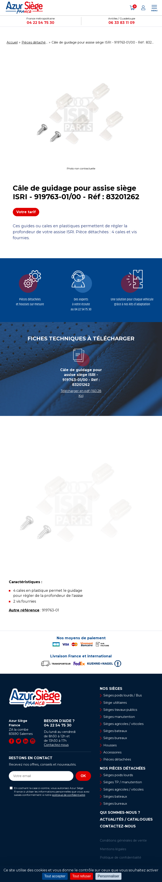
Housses (110, 745)
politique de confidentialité (68, 795)
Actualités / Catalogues (126, 819)
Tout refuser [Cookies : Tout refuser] (81, 876)
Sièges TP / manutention (122, 782)
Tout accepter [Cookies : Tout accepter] (54, 876)
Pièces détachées (117, 759)
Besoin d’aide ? (67, 723)
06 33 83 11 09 (121, 23)
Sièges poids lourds (118, 775)
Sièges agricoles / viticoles (123, 724)
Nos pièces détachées (122, 768)
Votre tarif (26, 212)
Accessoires (112, 752)
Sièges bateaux (115, 731)
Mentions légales (113, 849)
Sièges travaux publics (120, 710)
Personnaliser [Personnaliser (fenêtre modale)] (108, 876)
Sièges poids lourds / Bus (122, 695)
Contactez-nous (56, 745)
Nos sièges (111, 688)
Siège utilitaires (115, 703)
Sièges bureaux (115, 738)
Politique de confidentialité (120, 857)
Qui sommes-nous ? (120, 812)
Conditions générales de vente (123, 840)
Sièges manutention (119, 717)
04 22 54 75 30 (40, 23)
